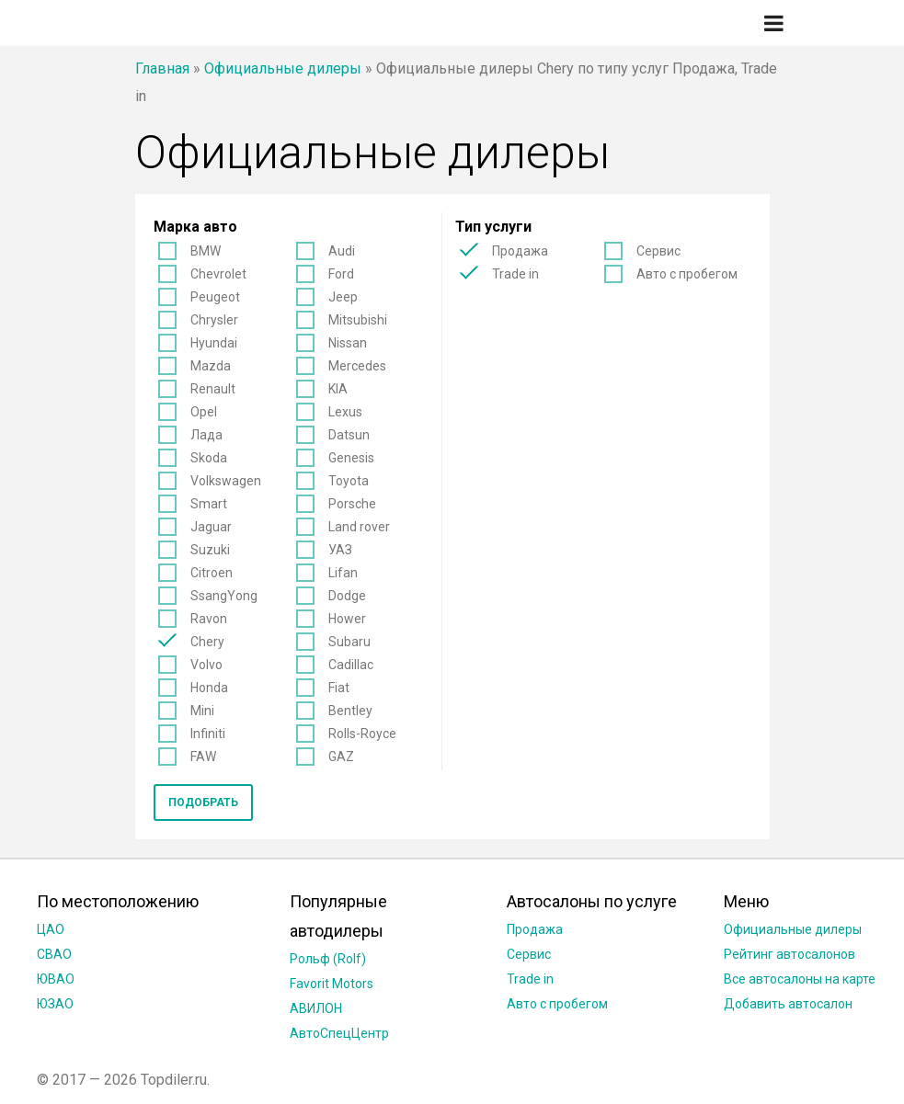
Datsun (349, 434)
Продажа (520, 251)
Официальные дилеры (282, 68)
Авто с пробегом (687, 274)
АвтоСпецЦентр (339, 1033)
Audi (341, 251)
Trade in (515, 274)
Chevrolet (218, 274)
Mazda (210, 366)
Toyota (348, 480)
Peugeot (215, 297)
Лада (206, 434)
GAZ (341, 756)
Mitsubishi (357, 320)
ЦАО (50, 929)
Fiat (338, 687)
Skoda (208, 457)
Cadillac (350, 664)
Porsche (352, 503)
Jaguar (211, 526)
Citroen (211, 572)
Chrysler (214, 320)
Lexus (345, 411)
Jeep (343, 297)
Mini (202, 710)
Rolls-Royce (362, 733)
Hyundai (213, 343)
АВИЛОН (316, 1008)
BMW (205, 251)
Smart (208, 503)
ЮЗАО (55, 1003)
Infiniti (207, 733)
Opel (203, 411)
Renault (212, 388)
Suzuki (210, 549)
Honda (209, 687)
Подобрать (203, 802)
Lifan (343, 572)
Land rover (359, 526)
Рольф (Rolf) (328, 958)
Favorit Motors (331, 983)
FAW (203, 756)
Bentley (350, 710)
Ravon (208, 618)
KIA (338, 388)
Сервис (658, 251)
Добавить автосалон (788, 1003)
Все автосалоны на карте (799, 979)
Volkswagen (225, 480)
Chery (207, 641)
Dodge (347, 595)
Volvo (206, 664)
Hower (347, 618)
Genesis (351, 457)
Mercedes (357, 366)
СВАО (54, 954)
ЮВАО (55, 979)
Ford (341, 274)
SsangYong (223, 595)
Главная (162, 68)
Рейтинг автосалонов (789, 954)
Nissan (347, 343)
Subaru (349, 641)
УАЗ (340, 549)
